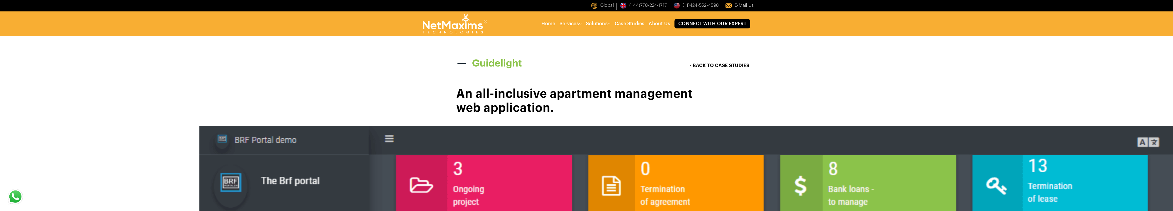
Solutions (598, 23)
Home (548, 23)
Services (571, 23)
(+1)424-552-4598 (701, 5)
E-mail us (744, 5)
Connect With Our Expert (712, 23)
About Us (659, 23)
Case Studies (629, 23)
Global (607, 5)
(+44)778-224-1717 (648, 5)
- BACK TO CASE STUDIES (719, 65)
